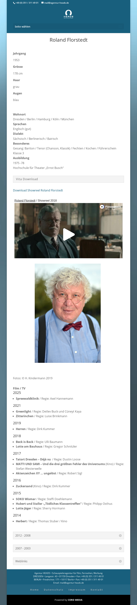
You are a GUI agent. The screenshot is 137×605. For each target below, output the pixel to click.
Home (34, 589)
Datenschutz (54, 589)
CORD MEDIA (75, 599)
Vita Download (27, 179)
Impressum (77, 589)
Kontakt (97, 589)
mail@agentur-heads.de (71, 582)
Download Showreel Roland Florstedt (38, 190)
